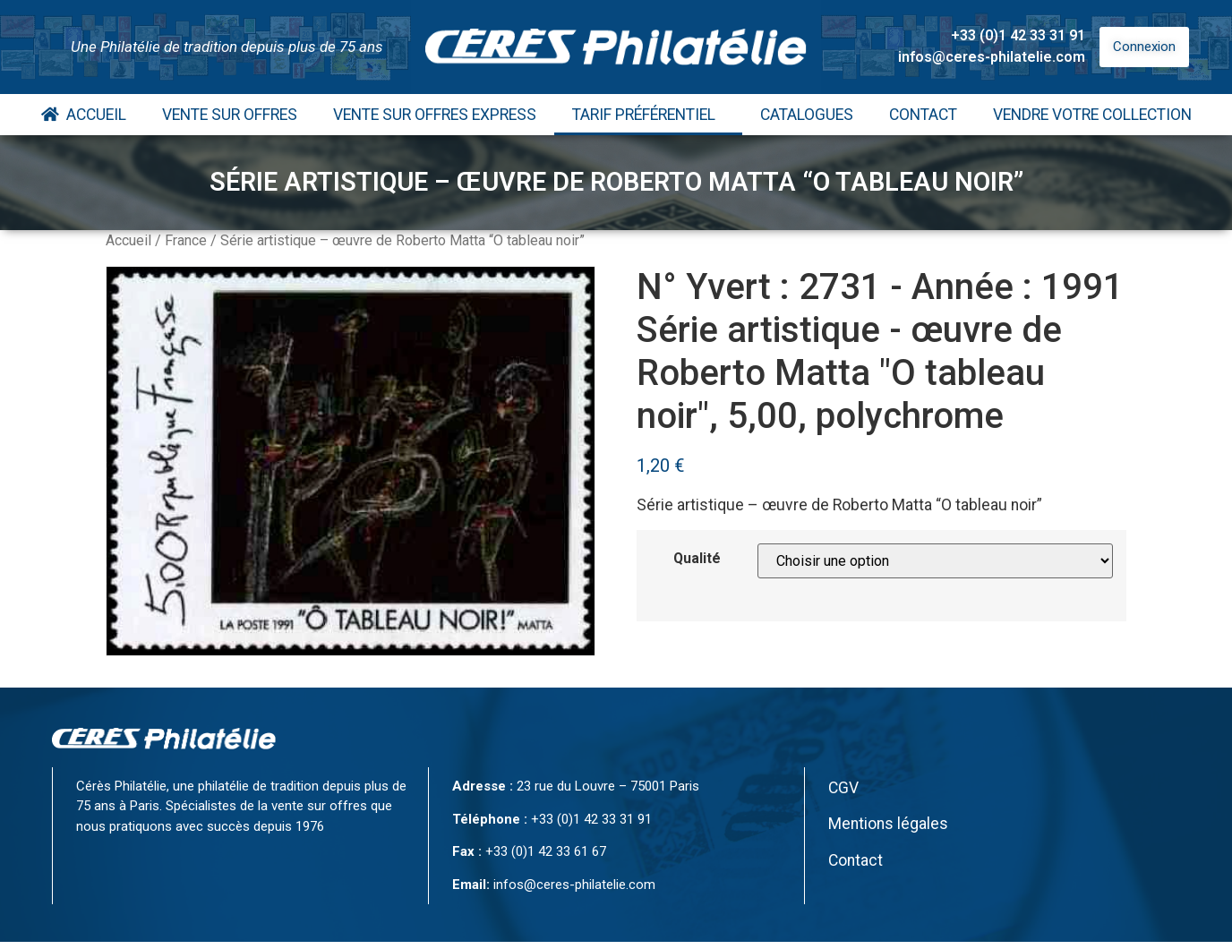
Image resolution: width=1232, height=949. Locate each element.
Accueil (83, 115)
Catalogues (806, 115)
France (186, 240)
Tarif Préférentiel (648, 115)
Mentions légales (888, 824)
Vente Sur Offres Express (434, 115)
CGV (843, 788)
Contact (923, 115)
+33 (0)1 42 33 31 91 (1018, 35)
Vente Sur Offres (229, 115)
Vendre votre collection (1092, 115)
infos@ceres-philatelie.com (991, 56)
